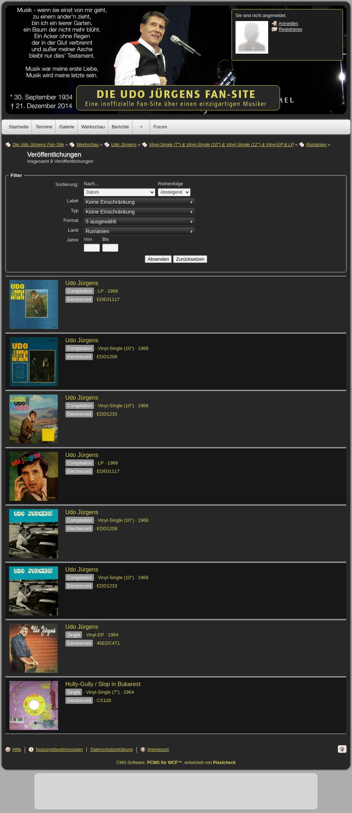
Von (88, 239)
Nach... (91, 183)
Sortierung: (66, 184)
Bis (105, 239)
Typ (74, 210)
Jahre (72, 240)
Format (71, 220)
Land (73, 230)
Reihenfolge (170, 183)
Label (72, 200)
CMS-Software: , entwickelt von (176, 762)
